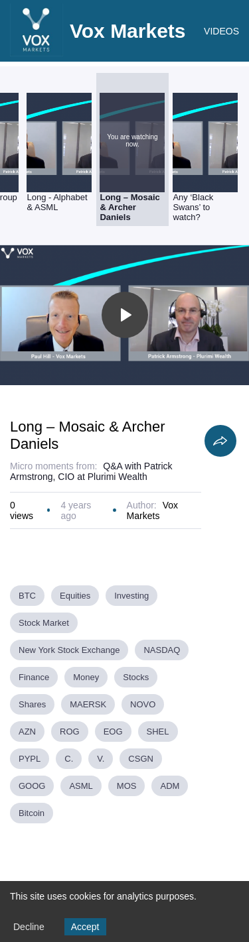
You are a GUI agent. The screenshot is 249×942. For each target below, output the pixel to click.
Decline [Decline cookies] (28, 926)
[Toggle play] (125, 315)
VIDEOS (221, 31)
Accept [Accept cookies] (85, 926)
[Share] (220, 441)
